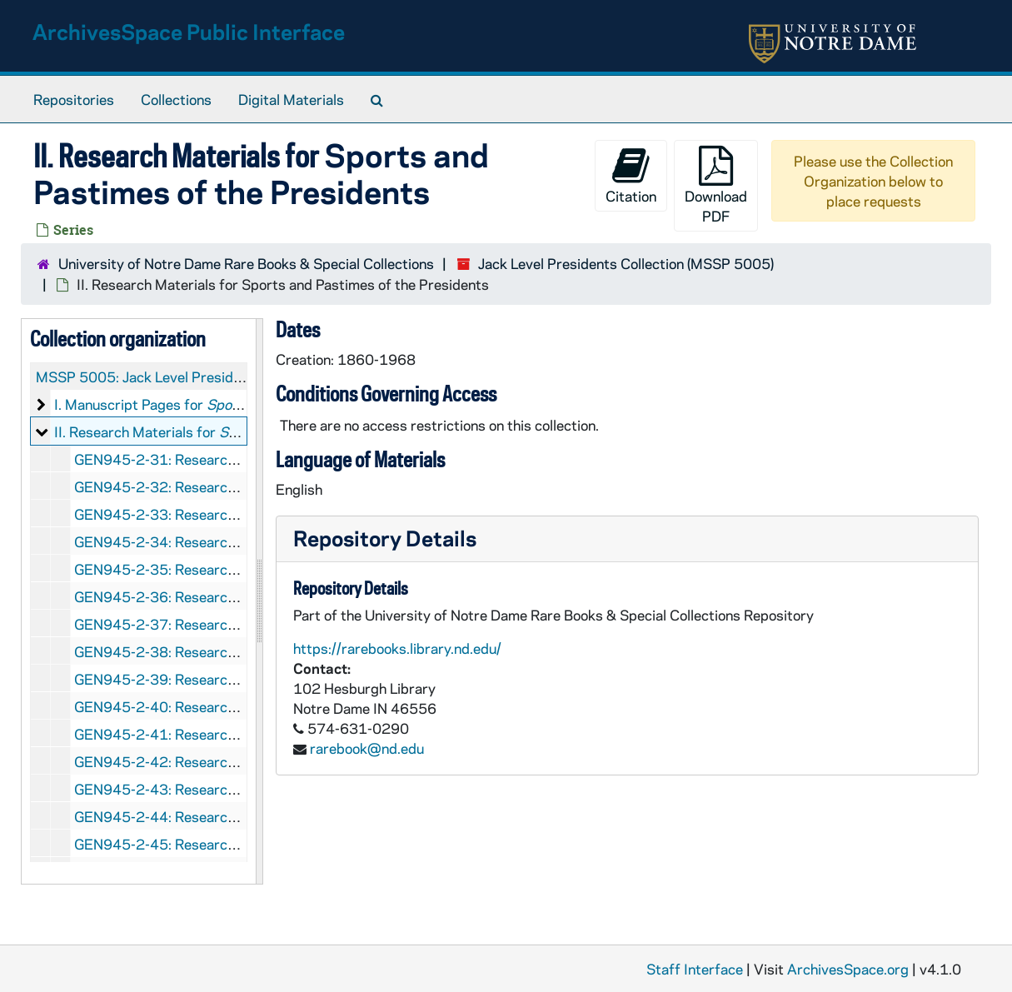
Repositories (73, 99)
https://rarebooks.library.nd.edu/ (397, 648)
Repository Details (384, 537)
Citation (631, 175)
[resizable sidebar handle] (259, 601)
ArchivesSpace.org (848, 969)
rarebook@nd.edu (367, 748)
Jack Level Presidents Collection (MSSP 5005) (626, 263)
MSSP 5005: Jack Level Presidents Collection (182, 376)
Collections (176, 99)
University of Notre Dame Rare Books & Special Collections (246, 263)
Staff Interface (694, 969)
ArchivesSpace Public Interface (188, 31)
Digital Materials (291, 99)
